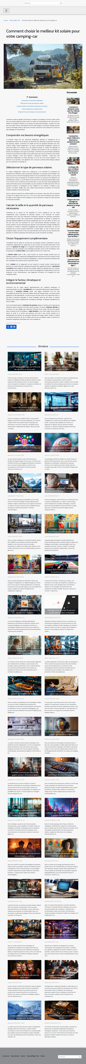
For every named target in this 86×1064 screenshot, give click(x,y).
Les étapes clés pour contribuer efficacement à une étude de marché (73, 171)
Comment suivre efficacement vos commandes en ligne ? (73, 262)
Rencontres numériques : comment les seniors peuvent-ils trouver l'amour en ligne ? (62, 491)
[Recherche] (42, 3)
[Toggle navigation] (6, 11)
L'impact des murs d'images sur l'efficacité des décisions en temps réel (73, 203)
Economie (6, 1056)
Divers (43, 1056)
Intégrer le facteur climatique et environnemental (32, 112)
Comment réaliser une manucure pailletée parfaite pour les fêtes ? (73, 233)
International (15, 1056)
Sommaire (33, 97)
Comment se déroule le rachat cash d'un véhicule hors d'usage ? (73, 110)
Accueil (6, 20)
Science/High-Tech (14, 20)
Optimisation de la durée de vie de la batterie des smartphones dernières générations (24, 693)
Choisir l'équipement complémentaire (32, 109)
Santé (23, 1056)
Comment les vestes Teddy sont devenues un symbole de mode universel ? (73, 140)
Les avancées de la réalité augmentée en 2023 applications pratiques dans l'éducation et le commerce (61, 653)
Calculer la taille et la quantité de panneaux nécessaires (32, 106)
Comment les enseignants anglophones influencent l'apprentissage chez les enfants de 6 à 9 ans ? (24, 572)
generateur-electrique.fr (30, 195)
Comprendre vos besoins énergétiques (32, 100)
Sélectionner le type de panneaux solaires (32, 103)
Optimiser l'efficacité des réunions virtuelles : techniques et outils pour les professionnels (61, 856)
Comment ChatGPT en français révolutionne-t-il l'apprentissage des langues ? (61, 531)
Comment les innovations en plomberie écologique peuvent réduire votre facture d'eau (24, 896)
